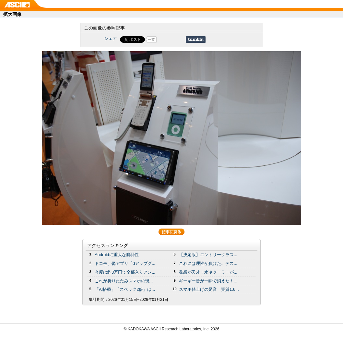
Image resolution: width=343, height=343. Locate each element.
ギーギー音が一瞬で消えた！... (208, 280)
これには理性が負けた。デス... (208, 263)
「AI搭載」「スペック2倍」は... (125, 289)
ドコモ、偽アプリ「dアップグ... (125, 263)
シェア (110, 38)
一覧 (151, 39)
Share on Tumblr (196, 39)
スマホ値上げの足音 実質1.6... (209, 289)
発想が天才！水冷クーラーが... (208, 272)
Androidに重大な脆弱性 (117, 254)
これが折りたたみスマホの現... (124, 280)
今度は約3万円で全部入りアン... (125, 272)
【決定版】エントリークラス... (208, 254)
